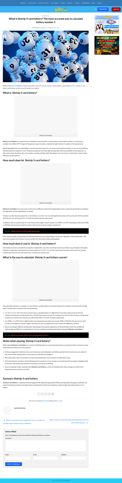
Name (7, 454)
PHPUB (47, 477)
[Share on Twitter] (42, 394)
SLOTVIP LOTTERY (43, 3)
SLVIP (25, 477)
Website (63, 454)
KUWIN (99, 3)
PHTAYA (18, 477)
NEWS (93, 3)
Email (35, 454)
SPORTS (63, 3)
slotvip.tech (55, 27)
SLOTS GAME (32, 3)
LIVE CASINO (54, 3)
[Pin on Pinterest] (49, 394)
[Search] (95, 9)
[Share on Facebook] (39, 394)
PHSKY (35, 477)
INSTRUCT (23, 3)
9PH (8, 477)
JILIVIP (41, 477)
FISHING (77, 3)
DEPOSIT (70, 3)
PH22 (30, 477)
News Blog (45, 15)
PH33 (13, 477)
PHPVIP (3, 477)
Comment (8, 438)
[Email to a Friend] (45, 394)
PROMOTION (85, 3)
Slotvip (74, 86)
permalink (59, 401)
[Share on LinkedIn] (52, 394)
